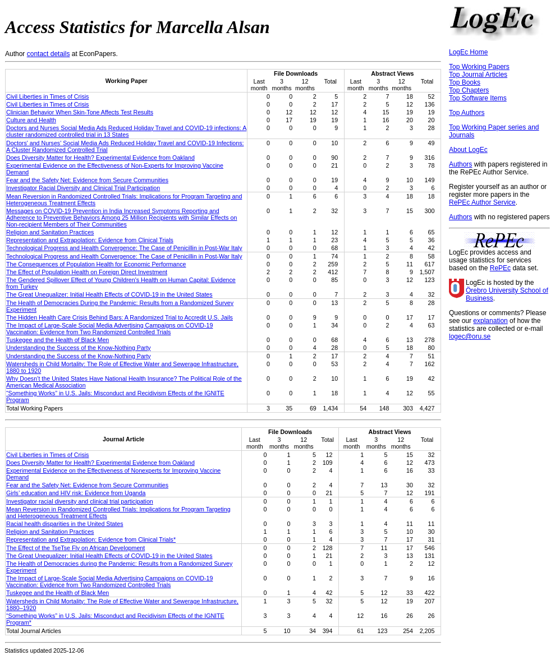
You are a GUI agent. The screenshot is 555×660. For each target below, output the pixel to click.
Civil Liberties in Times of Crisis (47, 96)
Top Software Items (478, 98)
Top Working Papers (479, 67)
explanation (490, 321)
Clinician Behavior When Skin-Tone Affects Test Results (79, 112)
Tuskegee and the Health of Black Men (57, 339)
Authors (460, 164)
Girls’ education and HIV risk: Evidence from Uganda (75, 493)
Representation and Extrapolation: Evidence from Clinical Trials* (91, 539)
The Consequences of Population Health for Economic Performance (96, 264)
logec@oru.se (469, 336)
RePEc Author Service (482, 202)
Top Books (464, 82)
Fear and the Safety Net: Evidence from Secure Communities (87, 180)
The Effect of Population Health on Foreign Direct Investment (86, 272)
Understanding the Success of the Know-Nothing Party (78, 347)
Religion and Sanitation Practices (50, 232)
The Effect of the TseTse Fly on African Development (75, 547)
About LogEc (468, 150)
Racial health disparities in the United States (64, 523)
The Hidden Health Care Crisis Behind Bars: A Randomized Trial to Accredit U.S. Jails (119, 317)
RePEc (500, 268)
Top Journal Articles (478, 75)
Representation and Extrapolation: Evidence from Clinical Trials (89, 240)
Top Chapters (469, 90)
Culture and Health (31, 120)
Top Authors (466, 113)
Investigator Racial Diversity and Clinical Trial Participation (83, 187)
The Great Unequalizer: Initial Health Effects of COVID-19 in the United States (109, 294)
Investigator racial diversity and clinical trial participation (79, 501)
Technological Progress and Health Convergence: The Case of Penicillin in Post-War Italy (124, 247)
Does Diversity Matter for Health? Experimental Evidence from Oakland (100, 157)
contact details (48, 54)
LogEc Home (468, 52)
